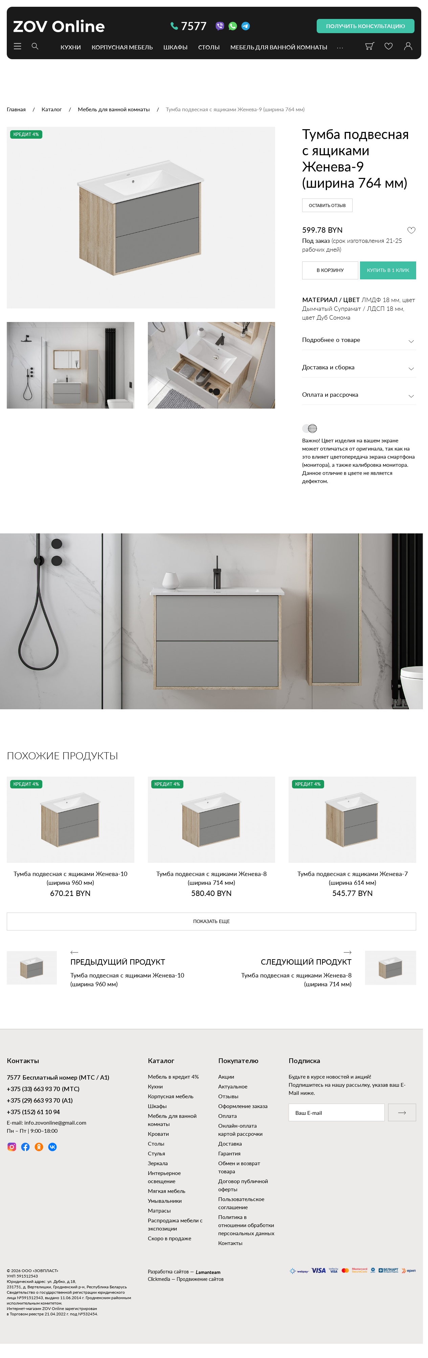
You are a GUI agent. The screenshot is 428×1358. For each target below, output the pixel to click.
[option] (141, 218)
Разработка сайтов (168, 1271)
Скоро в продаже (169, 1238)
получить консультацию (365, 26)
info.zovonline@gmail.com (55, 1122)
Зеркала (158, 1163)
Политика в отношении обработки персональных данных (246, 1225)
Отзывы (228, 1096)
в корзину (330, 270)
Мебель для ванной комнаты (278, 46)
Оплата (227, 1115)
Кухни (71, 46)
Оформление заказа (243, 1106)
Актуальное (232, 1086)
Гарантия (229, 1153)
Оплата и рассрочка (330, 395)
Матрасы (159, 1210)
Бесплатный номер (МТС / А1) (58, 1078)
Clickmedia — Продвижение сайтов (186, 1279)
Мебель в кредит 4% (173, 1076)
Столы (209, 46)
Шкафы (175, 46)
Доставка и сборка (328, 368)
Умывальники (165, 1200)
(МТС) (43, 1089)
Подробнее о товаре (331, 340)
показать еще (211, 921)
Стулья (156, 1153)
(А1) (40, 1101)
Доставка (230, 1143)
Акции (226, 1076)
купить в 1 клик (388, 270)
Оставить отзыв (327, 206)
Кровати (158, 1133)
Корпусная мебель (122, 46)
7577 (189, 25)
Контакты (230, 1243)
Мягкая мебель (166, 1191)
